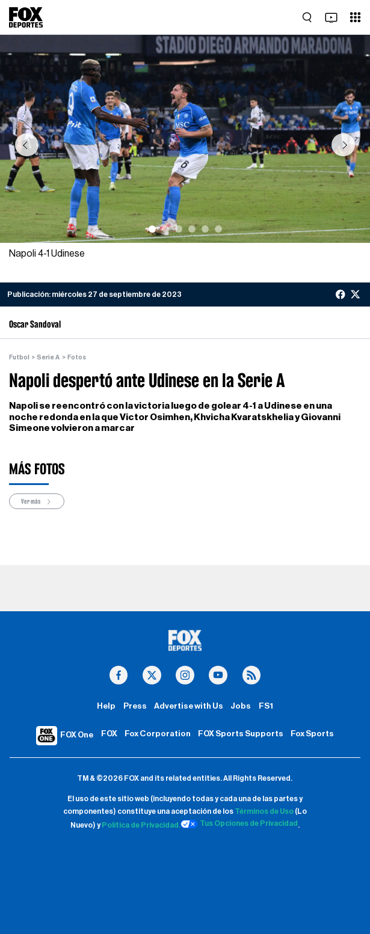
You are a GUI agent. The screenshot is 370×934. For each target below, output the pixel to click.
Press (135, 706)
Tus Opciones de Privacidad (239, 824)
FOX (109, 734)
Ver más (36, 501)
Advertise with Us (188, 706)
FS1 (266, 706)
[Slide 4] (192, 229)
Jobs (240, 706)
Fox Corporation (158, 734)
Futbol (19, 357)
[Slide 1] (152, 229)
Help (106, 706)
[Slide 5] (205, 229)
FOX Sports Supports (240, 734)
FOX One (76, 735)
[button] (26, 145)
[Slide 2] (165, 229)
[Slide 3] (178, 229)
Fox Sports (312, 734)
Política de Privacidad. (141, 825)
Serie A (48, 357)
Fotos (76, 357)
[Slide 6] (218, 229)
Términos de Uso (264, 811)
